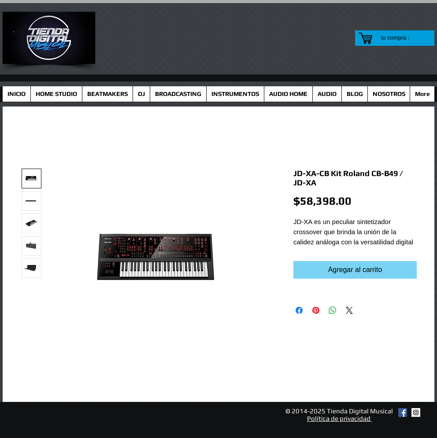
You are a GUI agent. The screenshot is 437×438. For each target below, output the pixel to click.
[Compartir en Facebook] (299, 310)
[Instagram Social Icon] (415, 412)
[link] (400, 37)
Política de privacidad (339, 418)
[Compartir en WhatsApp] (332, 310)
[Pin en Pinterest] (316, 310)
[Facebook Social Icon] (402, 412)
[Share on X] (349, 310)
